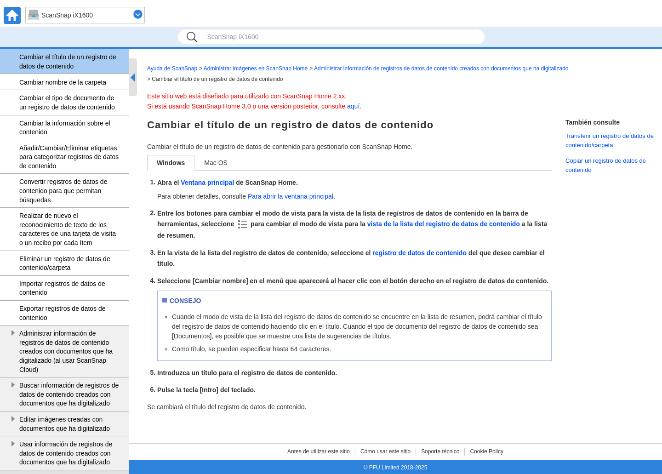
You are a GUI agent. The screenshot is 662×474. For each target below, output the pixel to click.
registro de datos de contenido (419, 253)
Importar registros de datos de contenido (62, 288)
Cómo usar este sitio (385, 451)
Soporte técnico (440, 451)
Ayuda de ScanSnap (172, 68)
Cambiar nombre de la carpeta (62, 82)
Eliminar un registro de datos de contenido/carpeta (64, 263)
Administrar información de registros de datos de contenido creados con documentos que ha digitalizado (441, 68)
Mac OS (216, 162)
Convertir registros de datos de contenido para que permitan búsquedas (63, 190)
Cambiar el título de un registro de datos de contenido (67, 61)
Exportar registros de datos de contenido (62, 313)
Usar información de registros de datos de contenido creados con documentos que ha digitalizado (65, 453)
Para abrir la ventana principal (290, 196)
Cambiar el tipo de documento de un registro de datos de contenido (67, 102)
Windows (171, 162)
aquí (353, 106)
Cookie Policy (486, 451)
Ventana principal (207, 182)
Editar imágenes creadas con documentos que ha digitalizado (64, 424)
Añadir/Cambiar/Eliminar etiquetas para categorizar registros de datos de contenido (69, 157)
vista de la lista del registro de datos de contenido (444, 224)
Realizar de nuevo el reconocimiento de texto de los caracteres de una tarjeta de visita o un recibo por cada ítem (67, 229)
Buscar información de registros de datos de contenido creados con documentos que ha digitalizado (69, 394)
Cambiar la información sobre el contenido (64, 128)
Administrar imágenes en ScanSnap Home (256, 68)
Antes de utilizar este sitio (318, 451)
